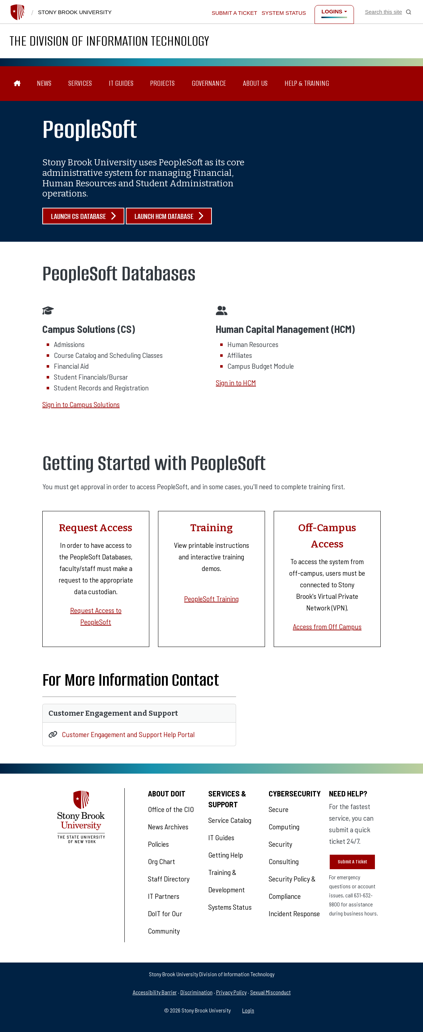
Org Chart (161, 861)
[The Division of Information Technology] (17, 84)
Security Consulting (284, 852)
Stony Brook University (75, 12)
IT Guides (121, 83)
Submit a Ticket (234, 13)
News (44, 83)
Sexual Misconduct (270, 992)
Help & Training (307, 83)
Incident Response (294, 913)
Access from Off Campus (327, 626)
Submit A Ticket (352, 861)
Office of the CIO (171, 809)
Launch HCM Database (168, 216)
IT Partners (163, 896)
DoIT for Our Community (165, 922)
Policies (158, 843)
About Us (255, 83)
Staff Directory (168, 878)
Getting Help (225, 854)
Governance (209, 83)
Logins (331, 11)
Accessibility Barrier (155, 992)
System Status (284, 13)
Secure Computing (284, 818)
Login (248, 1010)
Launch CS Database (83, 216)
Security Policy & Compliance (292, 887)
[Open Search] (388, 12)
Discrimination (196, 992)
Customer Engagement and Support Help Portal (128, 734)
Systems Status (230, 906)
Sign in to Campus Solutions (81, 404)
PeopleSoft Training (211, 598)
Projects (162, 83)
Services (80, 83)
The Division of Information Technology (109, 40)
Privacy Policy (231, 992)
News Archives (168, 826)
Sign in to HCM (236, 382)
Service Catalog (229, 820)
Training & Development (226, 881)
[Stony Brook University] (17, 12)
